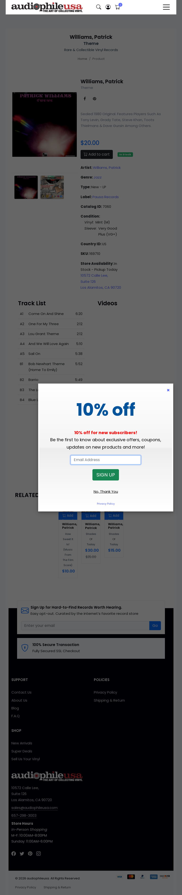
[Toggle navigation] (166, 7)
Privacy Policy (106, 504)
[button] (98, 7)
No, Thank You (106, 491)
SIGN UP (105, 475)
